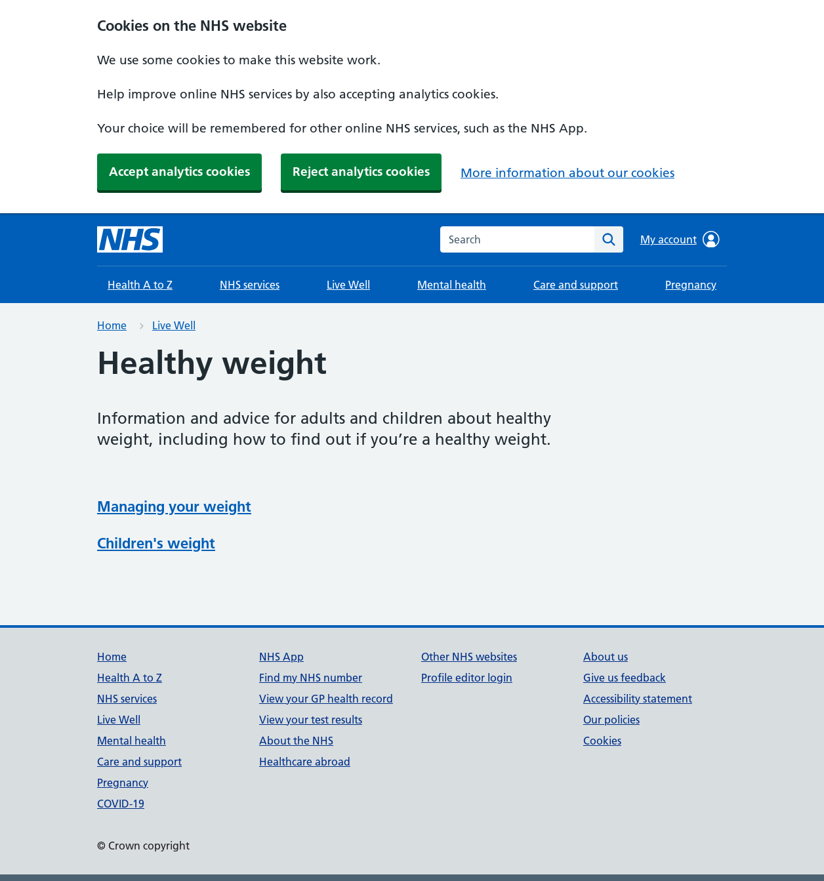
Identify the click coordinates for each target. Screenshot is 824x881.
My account (680, 239)
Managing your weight (174, 506)
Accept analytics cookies (179, 171)
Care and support (575, 284)
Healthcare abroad (304, 761)
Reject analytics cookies (361, 171)
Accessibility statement (637, 698)
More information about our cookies (567, 172)
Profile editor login (466, 677)
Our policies (611, 719)
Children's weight (156, 543)
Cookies (602, 740)
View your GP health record (326, 698)
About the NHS (296, 740)
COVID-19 (120, 803)
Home (112, 325)
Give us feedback (624, 677)
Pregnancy (690, 284)
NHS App (281, 656)
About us (605, 656)
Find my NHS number (310, 677)
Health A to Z (140, 284)
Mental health (451, 284)
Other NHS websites (469, 656)
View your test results (310, 719)
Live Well (348, 284)
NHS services (249, 284)
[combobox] (517, 239)
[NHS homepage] (130, 239)
